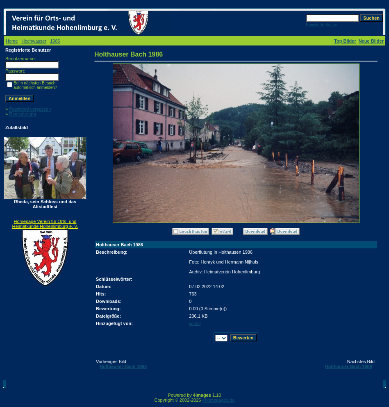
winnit (194, 323)
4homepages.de (218, 400)
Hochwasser (34, 41)
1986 (55, 41)
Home (12, 41)
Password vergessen (30, 109)
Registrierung (22, 113)
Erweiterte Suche (321, 25)
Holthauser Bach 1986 (123, 366)
